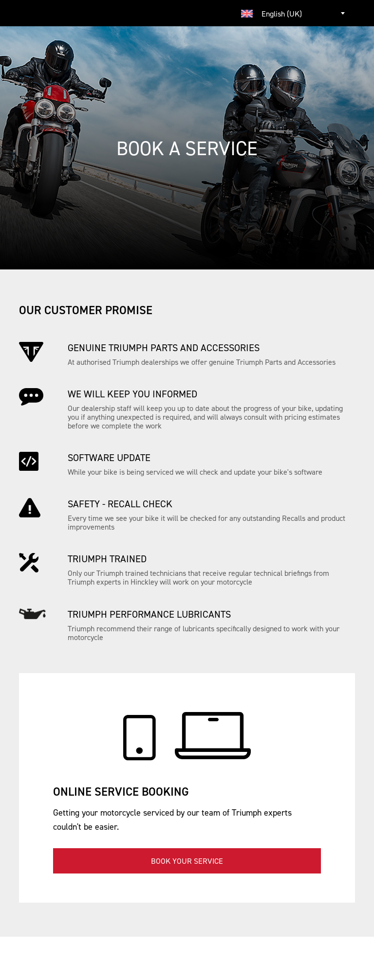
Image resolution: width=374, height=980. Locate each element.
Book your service (187, 861)
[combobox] (294, 13)
